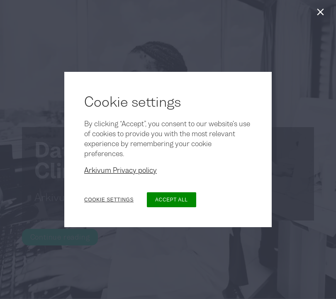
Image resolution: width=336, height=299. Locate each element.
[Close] (322, 14)
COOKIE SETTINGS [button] (109, 199)
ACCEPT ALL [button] (171, 200)
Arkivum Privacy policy (120, 170)
